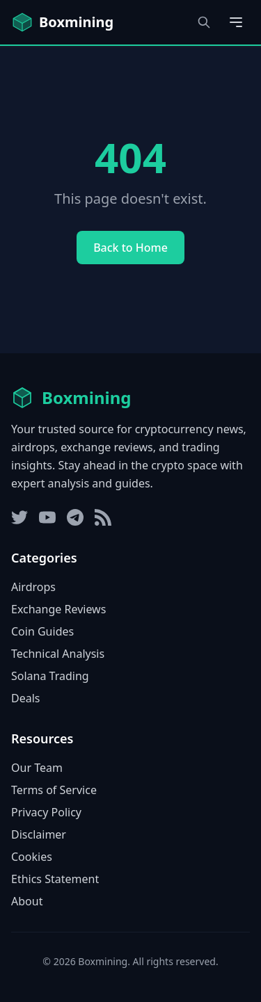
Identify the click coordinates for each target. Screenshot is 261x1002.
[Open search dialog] (203, 22)
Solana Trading (50, 676)
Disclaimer (38, 834)
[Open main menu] (236, 22)
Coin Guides (42, 631)
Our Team (37, 767)
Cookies (31, 856)
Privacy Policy (46, 812)
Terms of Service (54, 790)
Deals (25, 698)
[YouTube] (47, 517)
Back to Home (130, 247)
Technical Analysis (57, 653)
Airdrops (33, 587)
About (26, 901)
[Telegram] (75, 517)
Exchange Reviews (58, 609)
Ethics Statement (55, 879)
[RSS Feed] (103, 517)
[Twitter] (19, 517)
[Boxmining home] (62, 22)
